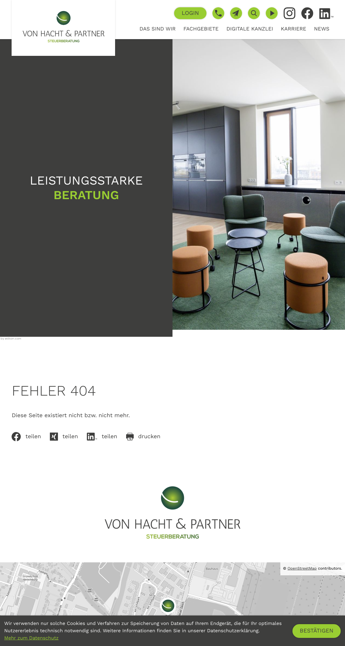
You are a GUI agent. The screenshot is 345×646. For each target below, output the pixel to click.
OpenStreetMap (302, 568)
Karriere (293, 29)
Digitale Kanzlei (249, 29)
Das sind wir (157, 29)
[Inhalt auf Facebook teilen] (31, 437)
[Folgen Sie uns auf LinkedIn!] (326, 13)
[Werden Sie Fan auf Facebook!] (307, 13)
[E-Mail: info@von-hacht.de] (236, 13)
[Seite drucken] (147, 437)
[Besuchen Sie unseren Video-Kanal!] (272, 13)
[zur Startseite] (63, 28)
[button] (190, 13)
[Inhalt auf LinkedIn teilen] (106, 437)
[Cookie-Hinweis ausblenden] (316, 631)
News (321, 29)
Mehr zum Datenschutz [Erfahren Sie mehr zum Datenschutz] (31, 638)
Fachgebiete (201, 29)
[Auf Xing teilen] (68, 437)
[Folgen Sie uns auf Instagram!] (289, 13)
